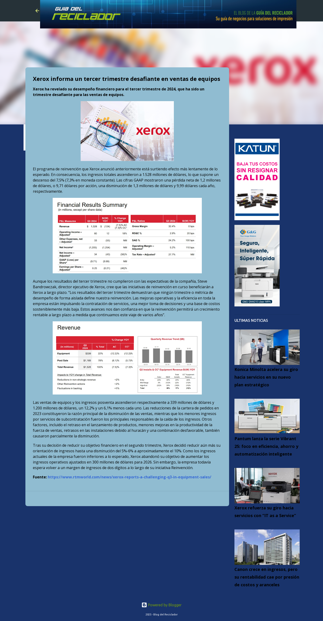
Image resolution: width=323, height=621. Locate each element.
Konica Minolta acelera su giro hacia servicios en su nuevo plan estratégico (266, 377)
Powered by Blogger (161, 605)
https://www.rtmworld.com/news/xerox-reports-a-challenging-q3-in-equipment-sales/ (129, 477)
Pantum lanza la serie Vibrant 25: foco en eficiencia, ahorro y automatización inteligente (266, 446)
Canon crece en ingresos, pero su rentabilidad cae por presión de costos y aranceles (266, 576)
